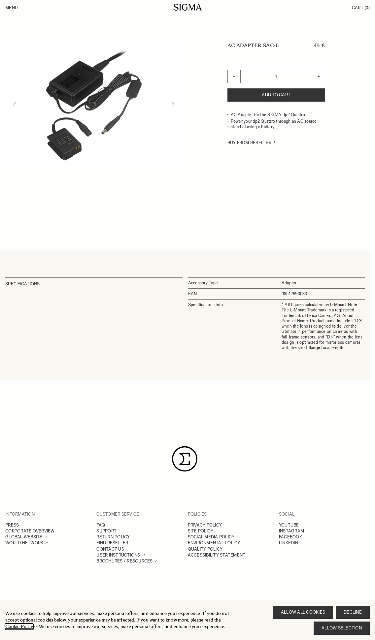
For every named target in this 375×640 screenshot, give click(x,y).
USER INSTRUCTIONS (118, 555)
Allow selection (342, 627)
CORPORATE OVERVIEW (30, 530)
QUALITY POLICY (205, 549)
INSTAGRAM (291, 530)
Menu (11, 7)
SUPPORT (106, 530)
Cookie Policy (19, 626)
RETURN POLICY (113, 536)
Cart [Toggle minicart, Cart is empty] (361, 7)
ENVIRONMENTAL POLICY (214, 542)
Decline (353, 612)
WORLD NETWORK (24, 542)
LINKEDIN (288, 542)
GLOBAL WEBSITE (24, 536)
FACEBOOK (290, 536)
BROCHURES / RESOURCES (124, 561)
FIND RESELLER (112, 542)
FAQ (100, 525)
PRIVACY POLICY (205, 525)
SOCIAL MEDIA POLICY (211, 536)
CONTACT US (110, 549)
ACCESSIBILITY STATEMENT (217, 555)
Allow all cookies (303, 612)
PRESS (12, 525)
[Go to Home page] (188, 7)
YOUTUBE (289, 525)
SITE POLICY (201, 530)
